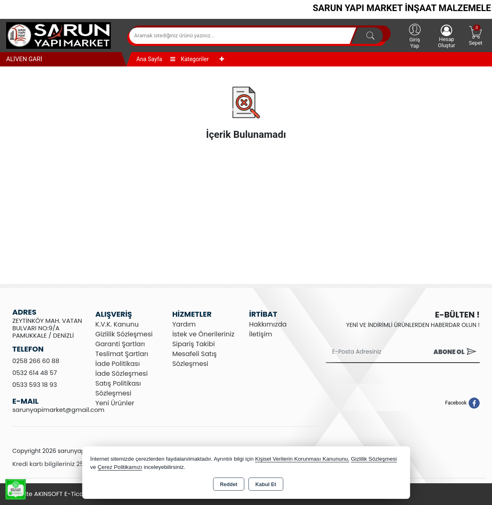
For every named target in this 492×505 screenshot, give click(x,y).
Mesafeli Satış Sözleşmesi (194, 358)
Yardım (184, 324)
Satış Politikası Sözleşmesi (118, 388)
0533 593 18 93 (34, 384)
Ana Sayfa (149, 59)
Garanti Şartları (120, 344)
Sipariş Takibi (193, 344)
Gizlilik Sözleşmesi (124, 334)
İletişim (260, 334)
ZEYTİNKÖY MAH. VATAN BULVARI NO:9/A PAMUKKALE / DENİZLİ (47, 328)
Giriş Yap (414, 35)
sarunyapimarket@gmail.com (58, 409)
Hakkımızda (268, 324)
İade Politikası (117, 363)
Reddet (228, 484)
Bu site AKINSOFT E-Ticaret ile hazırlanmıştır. (78, 493)
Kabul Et (265, 484)
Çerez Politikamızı (120, 467)
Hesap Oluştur (447, 36)
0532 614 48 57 (34, 372)
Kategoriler (189, 59)
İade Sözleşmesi (121, 373)
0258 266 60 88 (35, 360)
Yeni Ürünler (114, 403)
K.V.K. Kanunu (117, 324)
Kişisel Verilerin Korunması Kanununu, (302, 459)
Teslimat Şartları (121, 354)
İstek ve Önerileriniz (203, 334)
